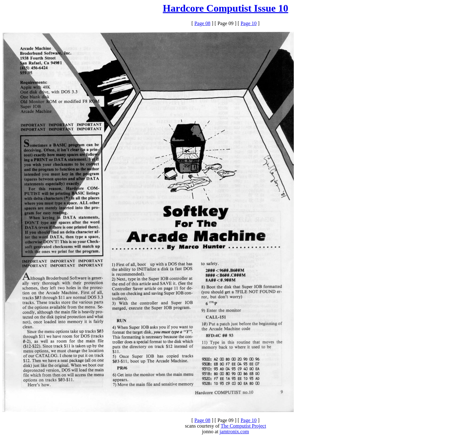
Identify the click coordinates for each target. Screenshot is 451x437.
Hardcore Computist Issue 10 (225, 8)
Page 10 (249, 23)
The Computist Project (243, 426)
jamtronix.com (234, 431)
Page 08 (202, 23)
